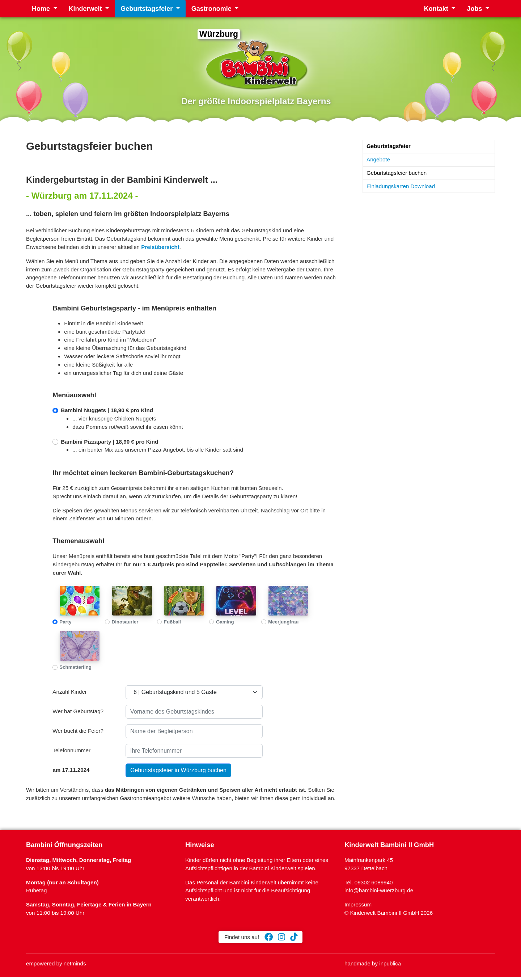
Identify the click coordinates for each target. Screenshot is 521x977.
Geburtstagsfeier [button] (147, 8)
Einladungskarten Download (401, 186)
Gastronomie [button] (212, 8)
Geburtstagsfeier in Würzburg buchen (178, 770)
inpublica (390, 963)
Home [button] (42, 8)
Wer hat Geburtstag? (77, 711)
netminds (75, 963)
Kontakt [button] (437, 8)
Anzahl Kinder (69, 692)
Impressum (358, 904)
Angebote (378, 159)
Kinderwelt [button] (86, 8)
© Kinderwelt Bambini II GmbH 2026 (388, 913)
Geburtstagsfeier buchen (397, 173)
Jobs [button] (475, 8)
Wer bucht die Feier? (77, 731)
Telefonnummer (71, 750)
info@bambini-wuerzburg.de (378, 890)
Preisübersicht (160, 247)
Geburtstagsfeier (389, 146)
